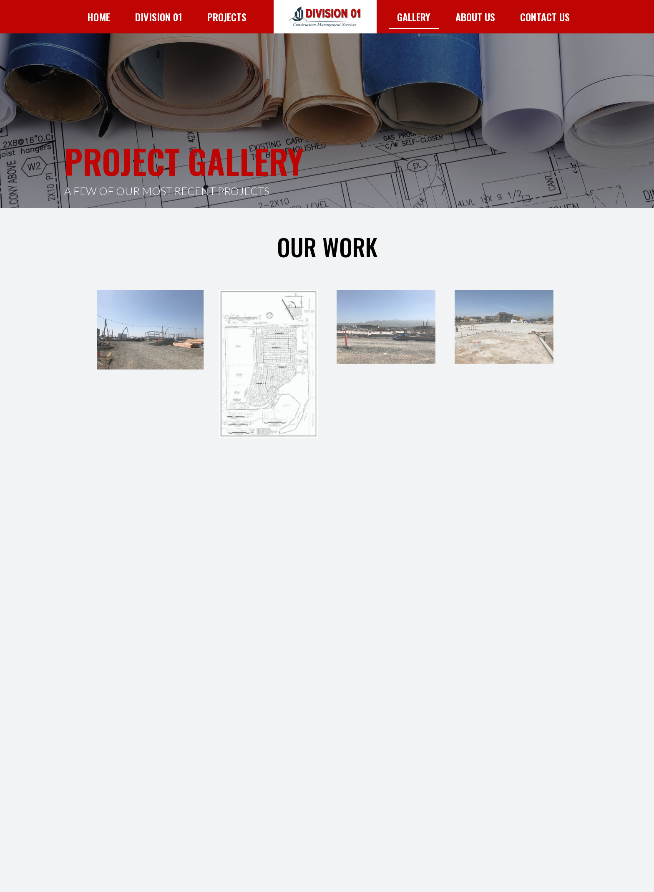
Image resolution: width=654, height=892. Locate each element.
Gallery (413, 16)
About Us (475, 16)
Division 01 (158, 16)
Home (98, 16)
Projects (227, 16)
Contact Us (545, 16)
